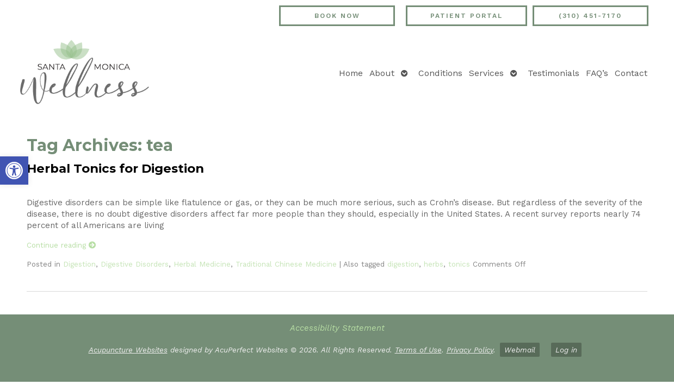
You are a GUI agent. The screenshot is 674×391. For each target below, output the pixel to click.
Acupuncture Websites (128, 349)
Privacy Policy (470, 349)
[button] (14, 170)
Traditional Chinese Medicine (286, 264)
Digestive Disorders (135, 264)
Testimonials (553, 73)
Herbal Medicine (202, 264)
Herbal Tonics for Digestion (115, 168)
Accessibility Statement (337, 328)
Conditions (440, 73)
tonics (459, 264)
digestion (403, 264)
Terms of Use (418, 349)
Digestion (79, 264)
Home (351, 73)
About (381, 73)
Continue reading (61, 245)
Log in (566, 349)
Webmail (519, 349)
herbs (433, 264)
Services (486, 73)
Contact (631, 73)
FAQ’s (597, 73)
